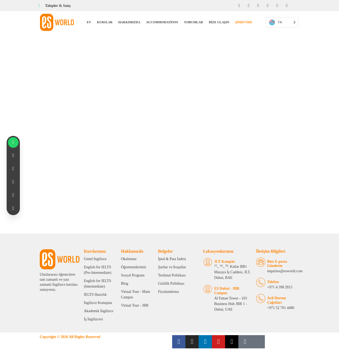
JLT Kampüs (224, 262)
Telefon (273, 282)
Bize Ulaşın (219, 22)
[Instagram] (248, 5)
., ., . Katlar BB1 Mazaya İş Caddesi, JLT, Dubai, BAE (232, 272)
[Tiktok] (287, 5)
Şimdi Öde (243, 22)
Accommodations (162, 22)
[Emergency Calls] (260, 298)
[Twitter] (277, 5)
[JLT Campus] (207, 262)
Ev (89, 22)
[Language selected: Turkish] (282, 22)
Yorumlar (193, 22)
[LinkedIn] (258, 5)
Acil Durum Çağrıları (276, 300)
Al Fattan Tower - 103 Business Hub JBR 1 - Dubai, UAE (230, 303)
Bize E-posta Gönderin (277, 264)
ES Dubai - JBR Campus (226, 291)
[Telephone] (260, 282)
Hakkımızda (129, 22)
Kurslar (105, 22)
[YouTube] (268, 5)
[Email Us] (260, 262)
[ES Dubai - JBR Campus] (207, 289)
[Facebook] (239, 5)
